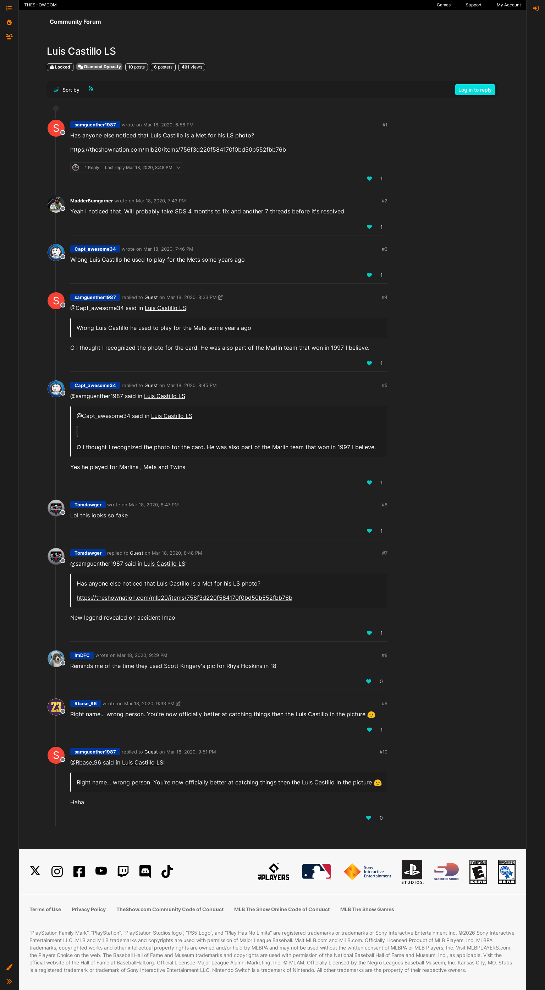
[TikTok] (167, 871)
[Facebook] (79, 871)
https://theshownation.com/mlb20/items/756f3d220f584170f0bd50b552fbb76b (178, 149)
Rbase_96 (86, 703)
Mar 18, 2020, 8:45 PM (191, 385)
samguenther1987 (95, 124)
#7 (384, 553)
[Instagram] (57, 871)
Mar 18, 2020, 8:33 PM (191, 297)
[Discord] (145, 871)
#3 (384, 249)
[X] (35, 871)
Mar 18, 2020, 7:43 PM (161, 200)
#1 (384, 124)
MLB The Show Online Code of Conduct (282, 909)
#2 (384, 200)
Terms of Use (45, 909)
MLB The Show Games (367, 909)
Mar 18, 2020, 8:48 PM (177, 553)
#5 (384, 385)
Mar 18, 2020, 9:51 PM (191, 752)
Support (473, 4)
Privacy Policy (89, 909)
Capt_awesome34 (95, 249)
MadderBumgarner (91, 200)
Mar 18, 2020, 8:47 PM (154, 504)
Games (444, 4)
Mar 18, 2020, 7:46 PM (168, 249)
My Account (509, 4)
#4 (384, 297)
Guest (151, 297)
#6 (384, 504)
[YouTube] (101, 871)
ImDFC (82, 655)
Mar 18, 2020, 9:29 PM (142, 655)
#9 (384, 703)
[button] (9, 967)
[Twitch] (123, 871)
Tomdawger (88, 504)
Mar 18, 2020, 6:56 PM (168, 124)
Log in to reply (475, 90)
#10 (383, 752)
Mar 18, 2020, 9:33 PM (149, 703)
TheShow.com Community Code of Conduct (170, 909)
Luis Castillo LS (165, 307)
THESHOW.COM (40, 4)
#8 (384, 655)
